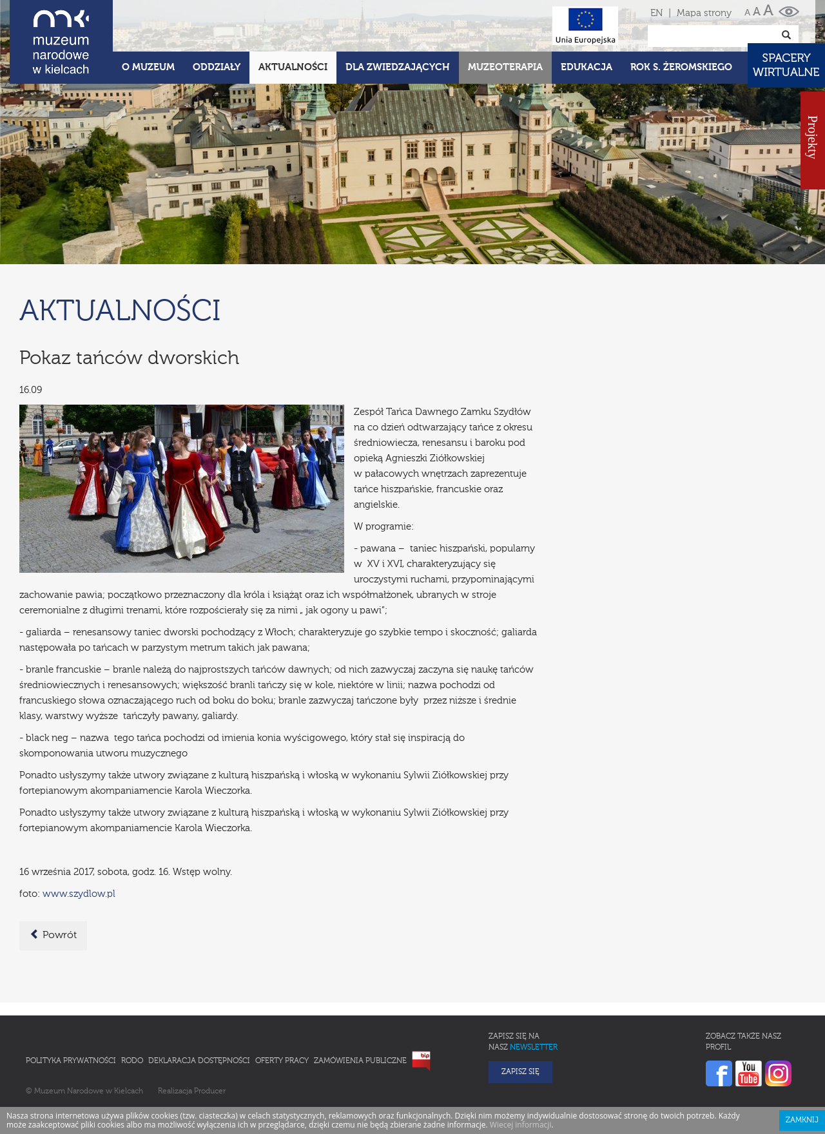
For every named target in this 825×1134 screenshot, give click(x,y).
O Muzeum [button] (148, 67)
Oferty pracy (282, 1061)
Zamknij (802, 1120)
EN (656, 13)
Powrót (53, 935)
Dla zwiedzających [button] (397, 67)
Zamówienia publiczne (360, 1061)
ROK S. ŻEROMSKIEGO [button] (681, 67)
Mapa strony (704, 13)
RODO (132, 1061)
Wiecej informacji (521, 1124)
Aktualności (292, 67)
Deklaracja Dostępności (199, 1061)
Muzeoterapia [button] (505, 67)
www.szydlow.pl (79, 894)
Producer (210, 1091)
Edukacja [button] (586, 67)
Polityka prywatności (71, 1061)
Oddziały (216, 67)
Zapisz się (520, 1072)
